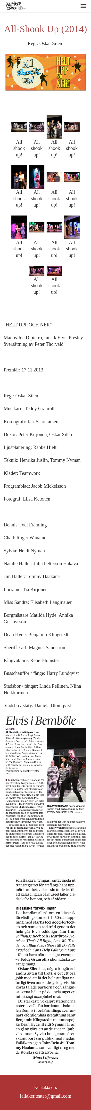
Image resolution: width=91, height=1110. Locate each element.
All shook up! (19, 148)
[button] (83, 6)
